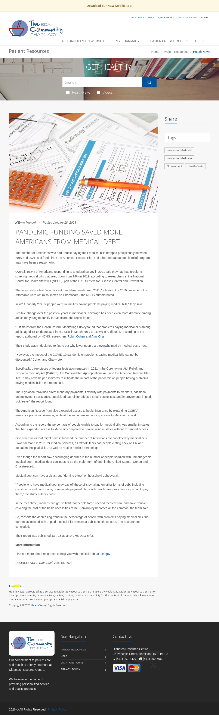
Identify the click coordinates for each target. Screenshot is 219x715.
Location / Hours (72, 662)
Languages (136, 17)
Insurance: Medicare (179, 158)
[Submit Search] (149, 82)
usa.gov (105, 554)
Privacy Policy (70, 669)
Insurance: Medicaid (179, 150)
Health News (78, 92)
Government (174, 166)
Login (205, 17)
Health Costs (195, 166)
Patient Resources (167, 41)
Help (151, 17)
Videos (105, 92)
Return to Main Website (83, 41)
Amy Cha (98, 336)
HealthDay (37, 605)
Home (155, 51)
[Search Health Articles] (102, 82)
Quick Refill (166, 17)
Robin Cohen (76, 336)
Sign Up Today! (187, 17)
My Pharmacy (127, 41)
